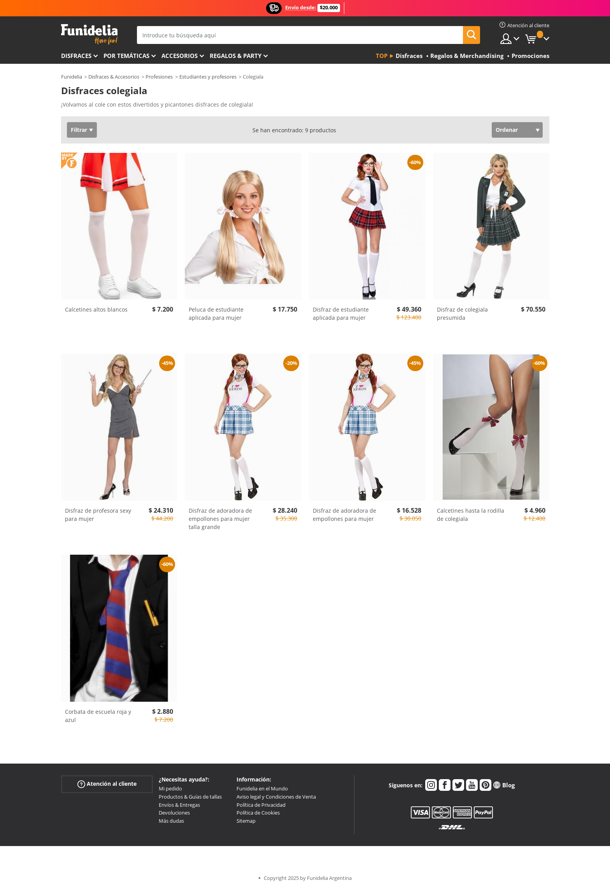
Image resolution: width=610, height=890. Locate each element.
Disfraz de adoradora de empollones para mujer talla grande (220, 519)
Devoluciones (174, 812)
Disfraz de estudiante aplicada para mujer (341, 313)
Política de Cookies (258, 812)
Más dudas (171, 820)
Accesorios (179, 56)
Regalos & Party (235, 56)
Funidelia (71, 76)
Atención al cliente (107, 784)
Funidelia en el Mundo (262, 788)
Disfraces (76, 56)
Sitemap (246, 820)
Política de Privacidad (261, 804)
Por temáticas (126, 56)
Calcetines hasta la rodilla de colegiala (470, 514)
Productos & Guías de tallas (190, 796)
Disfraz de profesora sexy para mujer (98, 514)
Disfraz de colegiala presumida (462, 313)
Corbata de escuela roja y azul (98, 716)
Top (381, 56)
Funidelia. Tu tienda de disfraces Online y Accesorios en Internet (89, 34)
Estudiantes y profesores (208, 76)
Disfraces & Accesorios (113, 76)
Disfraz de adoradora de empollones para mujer (344, 514)
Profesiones (159, 76)
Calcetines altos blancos (96, 309)
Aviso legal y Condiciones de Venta (276, 796)
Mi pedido (170, 788)
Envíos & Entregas (179, 804)
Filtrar (79, 129)
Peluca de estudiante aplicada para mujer (216, 313)
